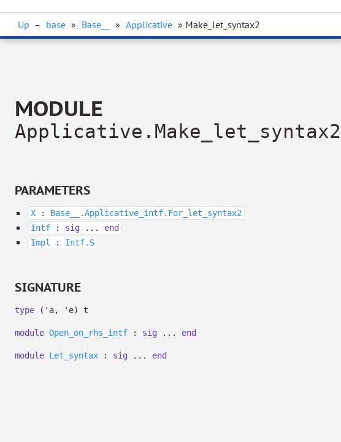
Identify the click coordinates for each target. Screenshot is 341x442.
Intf (40, 228)
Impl (40, 242)
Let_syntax (73, 355)
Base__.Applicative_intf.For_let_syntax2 (146, 213)
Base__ (96, 24)
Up (23, 24)
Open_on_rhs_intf (88, 333)
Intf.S (79, 242)
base (56, 24)
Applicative (149, 24)
